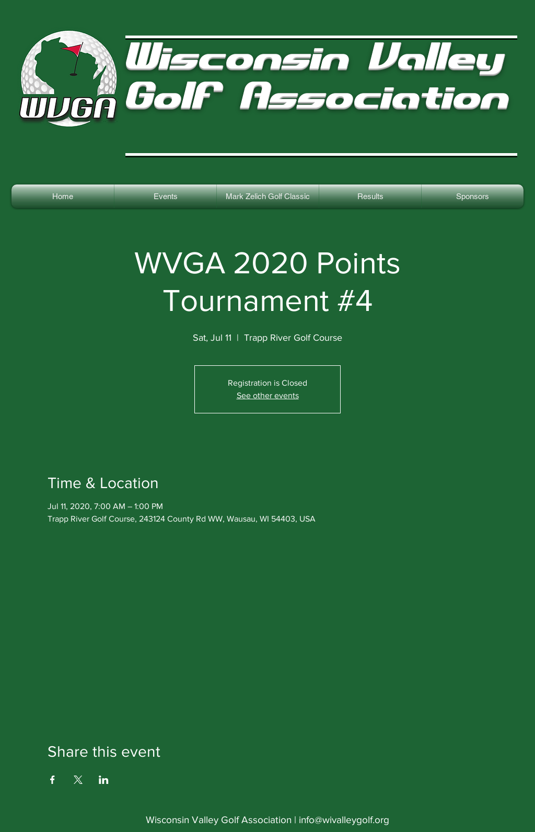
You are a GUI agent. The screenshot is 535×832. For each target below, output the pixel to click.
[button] (370, 196)
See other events (268, 395)
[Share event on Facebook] (52, 780)
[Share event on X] (78, 780)
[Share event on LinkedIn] (104, 780)
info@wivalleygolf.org (344, 819)
